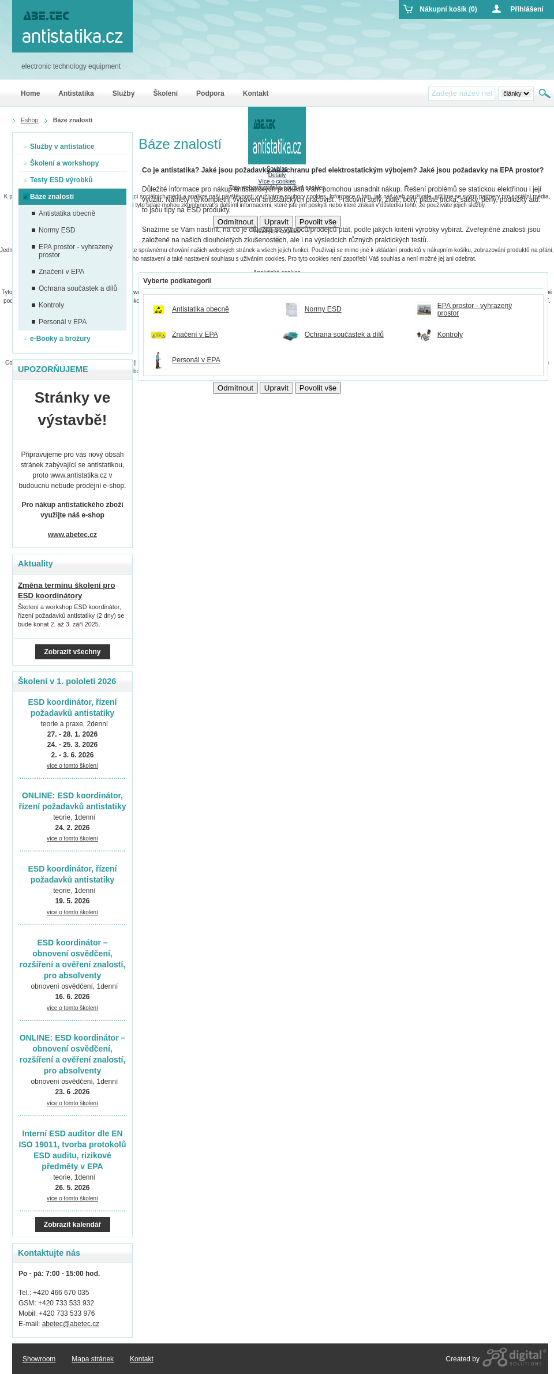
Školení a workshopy (61, 163)
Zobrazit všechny (72, 652)
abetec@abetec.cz (71, 1324)
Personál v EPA (196, 360)
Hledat (545, 93)
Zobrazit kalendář (72, 1225)
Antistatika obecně (200, 309)
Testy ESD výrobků (57, 180)
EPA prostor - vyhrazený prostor (474, 309)
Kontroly (450, 335)
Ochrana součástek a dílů (344, 335)
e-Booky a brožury (57, 339)
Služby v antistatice (58, 146)
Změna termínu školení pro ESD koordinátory (66, 590)
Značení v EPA (195, 335)
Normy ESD (323, 309)
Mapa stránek (93, 1359)
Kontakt (142, 1359)
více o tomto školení (72, 766)
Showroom (39, 1359)
